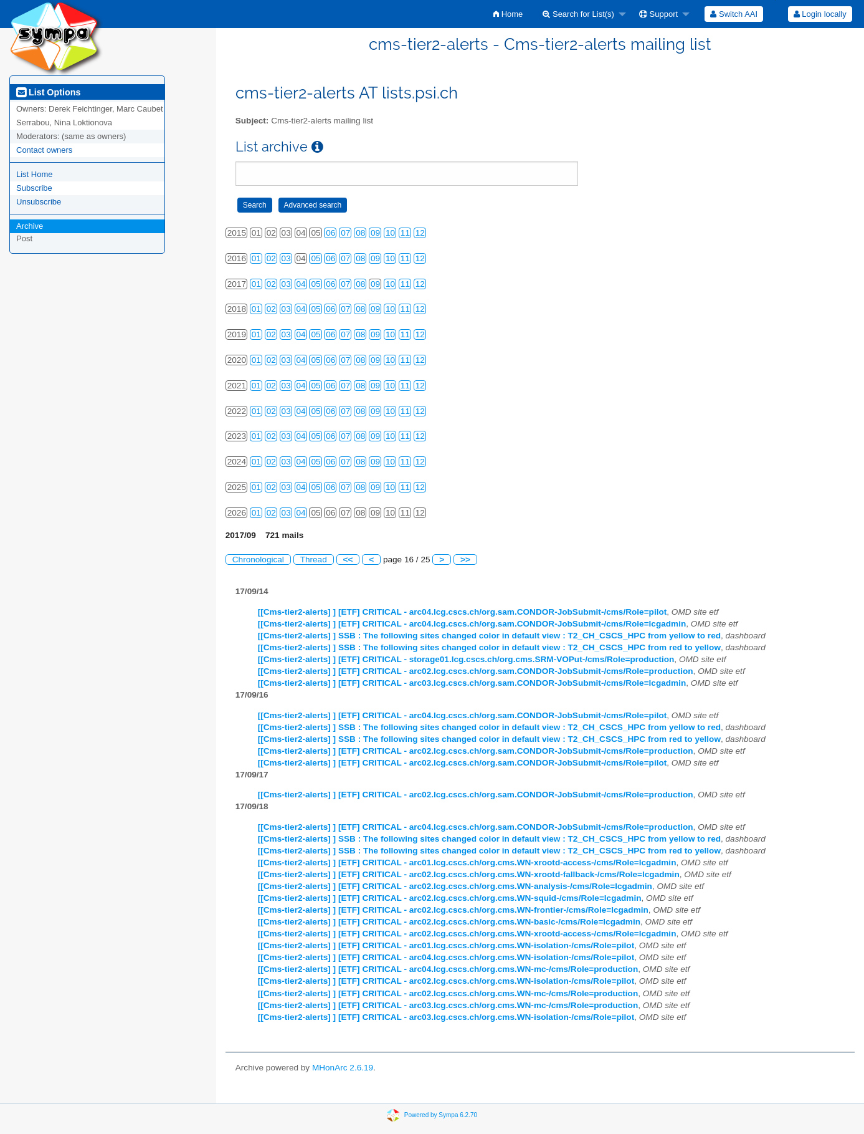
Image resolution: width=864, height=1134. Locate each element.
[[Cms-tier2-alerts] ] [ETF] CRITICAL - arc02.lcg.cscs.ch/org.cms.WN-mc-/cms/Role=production (448, 993)
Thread (313, 559)
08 (360, 233)
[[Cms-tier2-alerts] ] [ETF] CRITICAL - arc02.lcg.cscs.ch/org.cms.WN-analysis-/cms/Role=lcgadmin (455, 886)
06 (330, 233)
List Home (34, 174)
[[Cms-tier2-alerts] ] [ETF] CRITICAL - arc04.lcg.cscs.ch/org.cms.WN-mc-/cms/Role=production (448, 969)
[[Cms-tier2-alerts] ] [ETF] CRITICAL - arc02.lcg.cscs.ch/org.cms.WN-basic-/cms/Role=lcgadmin (449, 921)
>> (465, 559)
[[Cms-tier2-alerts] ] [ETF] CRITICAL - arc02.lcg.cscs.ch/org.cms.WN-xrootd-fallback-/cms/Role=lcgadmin (469, 874)
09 (375, 233)
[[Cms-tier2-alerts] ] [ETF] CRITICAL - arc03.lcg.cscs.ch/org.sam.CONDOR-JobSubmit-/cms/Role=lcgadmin (472, 683)
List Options (48, 92)
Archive (29, 226)
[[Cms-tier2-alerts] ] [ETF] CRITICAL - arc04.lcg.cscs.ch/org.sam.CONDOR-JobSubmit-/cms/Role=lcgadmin (472, 623)
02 (271, 258)
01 (256, 258)
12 (420, 233)
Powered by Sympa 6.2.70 (440, 1114)
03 (286, 258)
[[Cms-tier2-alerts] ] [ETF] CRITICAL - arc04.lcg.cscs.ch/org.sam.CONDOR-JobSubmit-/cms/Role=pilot (462, 612)
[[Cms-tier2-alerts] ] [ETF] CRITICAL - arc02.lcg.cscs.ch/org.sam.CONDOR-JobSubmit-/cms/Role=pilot (462, 762)
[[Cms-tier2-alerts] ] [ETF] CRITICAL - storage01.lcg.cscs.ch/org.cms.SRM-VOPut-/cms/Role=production (466, 659)
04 (301, 284)
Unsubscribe (38, 201)
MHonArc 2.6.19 (342, 1067)
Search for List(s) (578, 14)
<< (348, 559)
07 (345, 233)
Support (658, 14)
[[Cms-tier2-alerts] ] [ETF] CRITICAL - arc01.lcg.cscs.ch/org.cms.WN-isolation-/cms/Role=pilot (446, 945)
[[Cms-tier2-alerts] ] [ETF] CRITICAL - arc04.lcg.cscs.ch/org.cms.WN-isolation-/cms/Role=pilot (446, 957)
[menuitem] (508, 14)
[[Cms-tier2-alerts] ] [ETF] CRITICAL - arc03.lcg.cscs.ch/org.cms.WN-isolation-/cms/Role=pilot (446, 1017)
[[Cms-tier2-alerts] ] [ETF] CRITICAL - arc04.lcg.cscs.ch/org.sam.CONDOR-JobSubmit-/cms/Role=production (475, 827)
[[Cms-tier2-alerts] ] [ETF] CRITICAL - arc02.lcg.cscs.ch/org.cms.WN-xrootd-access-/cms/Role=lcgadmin (467, 933)
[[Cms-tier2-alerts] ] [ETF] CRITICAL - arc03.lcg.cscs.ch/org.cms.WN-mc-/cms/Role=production (448, 1005)
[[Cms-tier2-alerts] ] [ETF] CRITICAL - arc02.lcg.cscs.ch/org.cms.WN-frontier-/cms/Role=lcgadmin (453, 910)
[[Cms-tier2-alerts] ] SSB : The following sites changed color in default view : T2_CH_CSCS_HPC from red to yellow (489, 647)
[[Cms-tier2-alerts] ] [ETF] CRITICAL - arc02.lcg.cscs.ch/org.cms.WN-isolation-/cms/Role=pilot (446, 981)
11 (405, 233)
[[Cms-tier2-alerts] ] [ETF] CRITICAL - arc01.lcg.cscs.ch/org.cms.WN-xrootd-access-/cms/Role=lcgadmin (467, 862)
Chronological (258, 559)
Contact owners (44, 150)
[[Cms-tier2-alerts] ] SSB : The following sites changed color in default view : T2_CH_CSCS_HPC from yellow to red (489, 635)
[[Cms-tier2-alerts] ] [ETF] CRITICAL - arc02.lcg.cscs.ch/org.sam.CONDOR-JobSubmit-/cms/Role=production (475, 671)
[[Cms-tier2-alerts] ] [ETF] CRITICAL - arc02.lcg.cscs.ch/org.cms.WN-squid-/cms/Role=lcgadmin (450, 898)
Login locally (820, 14)
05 (315, 258)
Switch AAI (733, 14)
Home (508, 14)
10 (390, 233)
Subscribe (34, 188)
